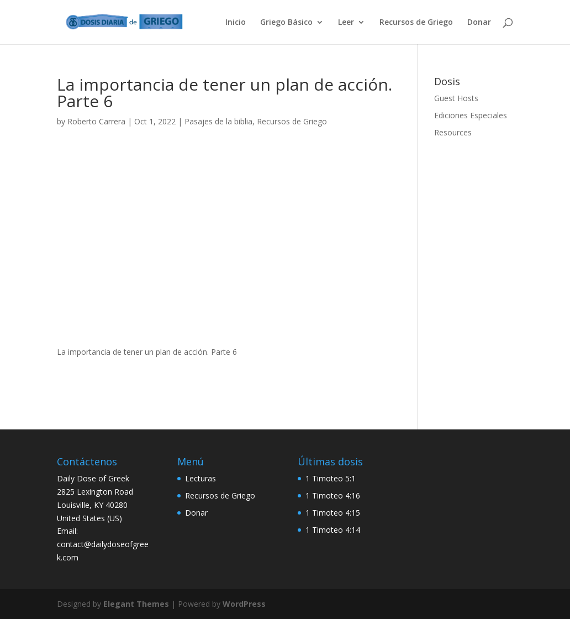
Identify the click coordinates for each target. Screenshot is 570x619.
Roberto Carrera (96, 121)
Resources (453, 132)
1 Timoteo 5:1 (330, 478)
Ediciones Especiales (470, 115)
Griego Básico (286, 22)
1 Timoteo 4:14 (332, 529)
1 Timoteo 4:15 (332, 512)
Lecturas (200, 478)
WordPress (244, 604)
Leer (346, 22)
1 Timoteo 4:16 (332, 495)
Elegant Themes (136, 604)
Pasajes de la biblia (218, 121)
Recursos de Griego (416, 22)
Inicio (235, 22)
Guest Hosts (456, 98)
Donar (479, 22)
